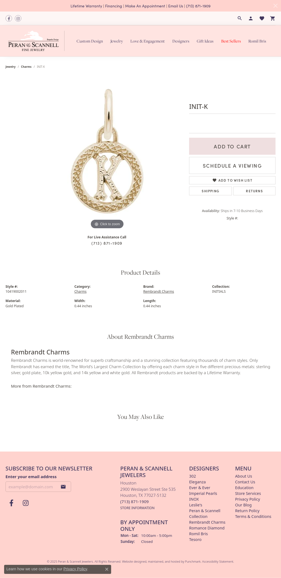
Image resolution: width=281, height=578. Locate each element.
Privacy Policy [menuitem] (247, 499)
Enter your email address (31, 476)
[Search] (240, 18)
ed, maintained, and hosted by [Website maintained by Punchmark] (164, 561)
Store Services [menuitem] (248, 493)
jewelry (10, 67)
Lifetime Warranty (86, 6)
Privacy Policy (75, 569)
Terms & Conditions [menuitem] (253, 516)
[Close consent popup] (106, 569)
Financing (113, 6)
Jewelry (116, 41)
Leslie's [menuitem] (195, 504)
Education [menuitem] (244, 487)
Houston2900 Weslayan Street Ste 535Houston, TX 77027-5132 (148, 495)
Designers (180, 41)
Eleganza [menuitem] (197, 481)
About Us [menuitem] (243, 476)
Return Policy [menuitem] (247, 510)
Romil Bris (257, 41)
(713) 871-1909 (198, 6)
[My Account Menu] (251, 18)
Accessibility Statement (218, 561)
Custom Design (90, 41)
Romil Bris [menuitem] (198, 533)
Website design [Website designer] (132, 561)
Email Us (175, 6)
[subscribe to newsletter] (63, 487)
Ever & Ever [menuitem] (199, 487)
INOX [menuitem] (194, 499)
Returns (254, 190)
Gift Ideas (205, 41)
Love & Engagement (147, 41)
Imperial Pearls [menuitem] (203, 493)
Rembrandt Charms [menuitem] (207, 522)
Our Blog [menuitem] (243, 504)
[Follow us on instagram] (18, 18)
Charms (26, 67)
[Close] (275, 6)
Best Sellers (231, 41)
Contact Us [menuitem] (245, 481)
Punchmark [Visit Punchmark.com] (193, 561)
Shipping (210, 190)
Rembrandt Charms (158, 291)
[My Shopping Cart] (273, 18)
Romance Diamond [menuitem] (206, 528)
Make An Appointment (145, 6)
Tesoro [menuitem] (195, 539)
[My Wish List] (262, 18)
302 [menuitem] (192, 476)
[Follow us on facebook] (8, 18)
